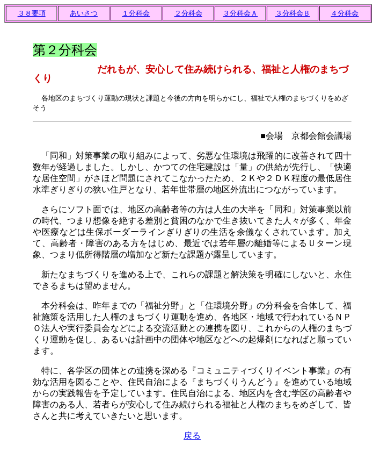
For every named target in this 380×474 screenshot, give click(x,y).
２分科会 (188, 13)
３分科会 (240, 13)
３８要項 (32, 13)
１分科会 (136, 13)
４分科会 (345, 13)
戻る (192, 435)
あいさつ (84, 13)
